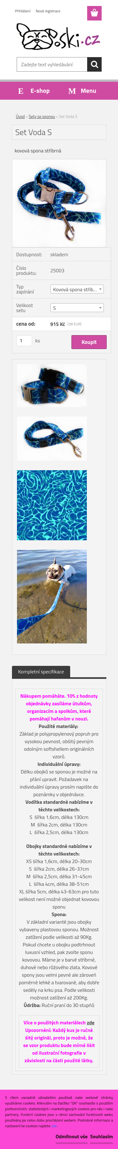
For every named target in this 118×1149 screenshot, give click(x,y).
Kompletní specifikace (41, 671)
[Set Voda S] (59, 162)
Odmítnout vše (72, 1136)
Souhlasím (101, 1136)
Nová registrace (48, 11)
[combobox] (77, 289)
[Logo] (59, 37)
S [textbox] (54, 308)
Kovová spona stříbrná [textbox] (76, 289)
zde (90, 1022)
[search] (94, 64)
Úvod (20, 116)
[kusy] (24, 340)
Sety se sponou (42, 116)
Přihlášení (23, 11)
